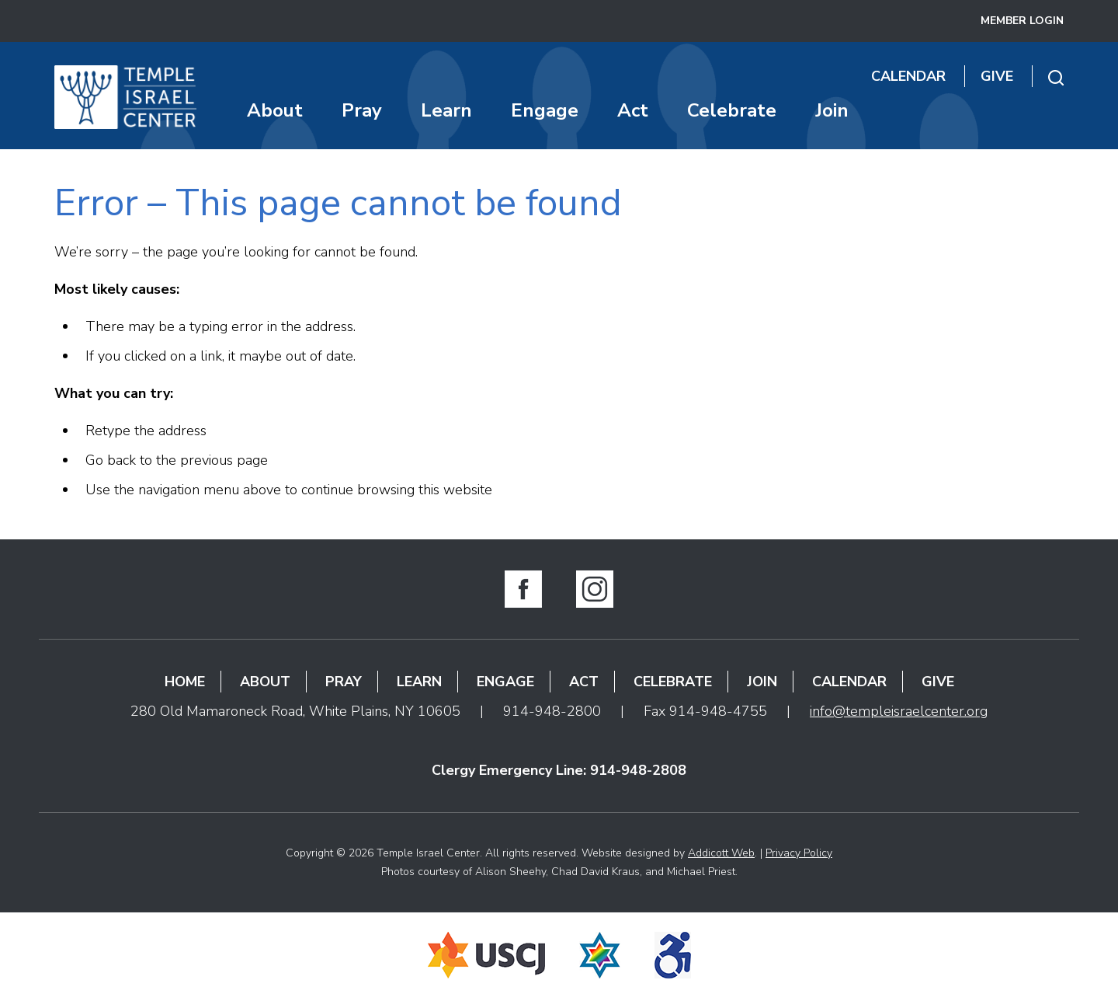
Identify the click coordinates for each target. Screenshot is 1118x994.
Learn (446, 110)
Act (632, 110)
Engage (544, 110)
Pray (362, 110)
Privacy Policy (799, 853)
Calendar (908, 76)
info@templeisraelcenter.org (899, 711)
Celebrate (731, 110)
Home (185, 681)
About (275, 110)
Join (832, 110)
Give (997, 76)
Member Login (1022, 20)
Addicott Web (721, 853)
